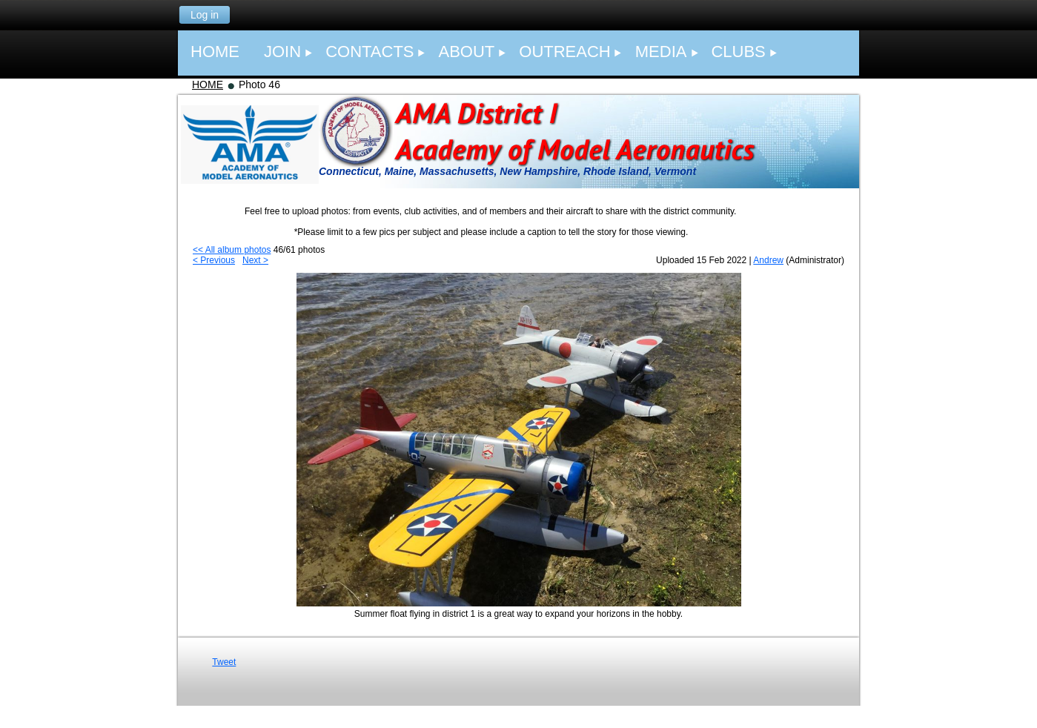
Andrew (768, 260)
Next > (255, 260)
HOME (207, 84)
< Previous (214, 260)
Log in (204, 15)
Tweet (224, 662)
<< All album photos (232, 250)
